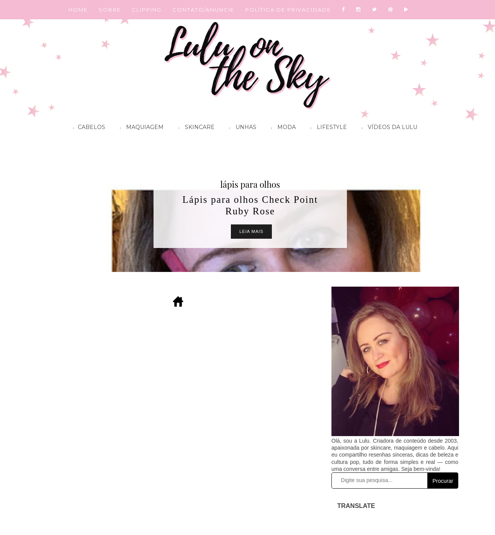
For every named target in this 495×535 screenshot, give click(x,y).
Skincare (194, 128)
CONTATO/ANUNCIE (203, 10)
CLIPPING (147, 10)
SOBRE (110, 10)
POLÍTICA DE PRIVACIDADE (288, 10)
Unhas (240, 128)
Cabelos (87, 128)
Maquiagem (140, 128)
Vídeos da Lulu (387, 128)
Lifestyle (327, 128)
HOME (78, 10)
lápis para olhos (250, 184)
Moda (281, 128)
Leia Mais (251, 231)
